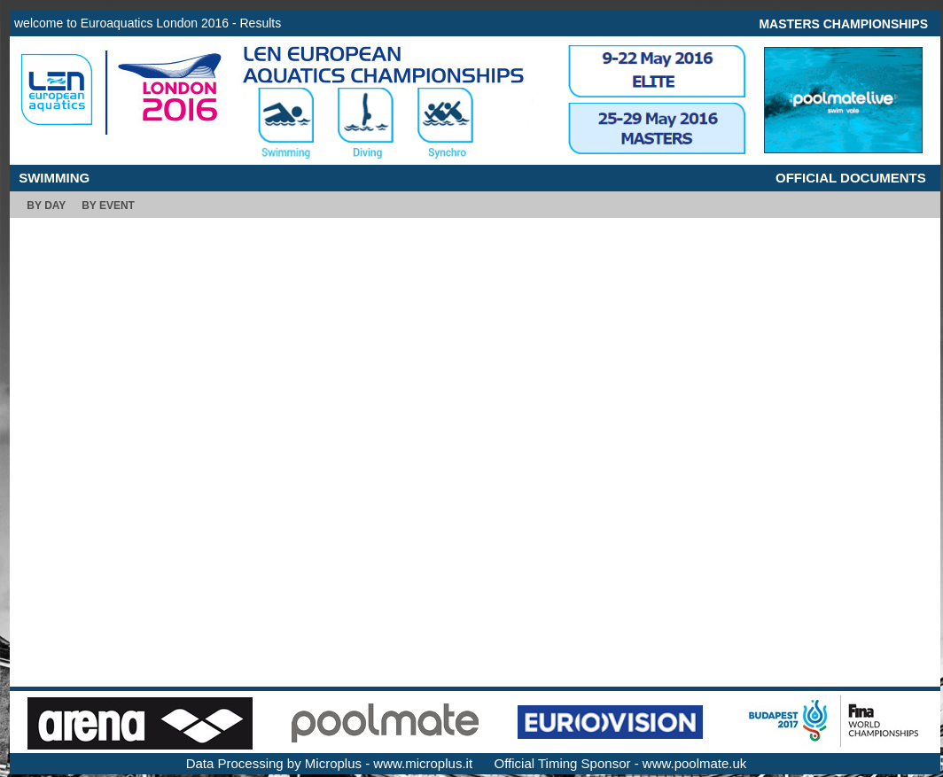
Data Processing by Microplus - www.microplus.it (329, 763)
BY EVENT (108, 205)
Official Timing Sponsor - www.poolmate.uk (621, 763)
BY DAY (46, 205)
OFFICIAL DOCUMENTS (850, 177)
